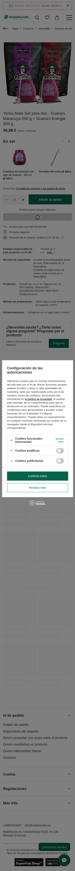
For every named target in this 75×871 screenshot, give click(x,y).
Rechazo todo (37, 487)
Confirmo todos (37, 476)
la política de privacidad (38, 399)
